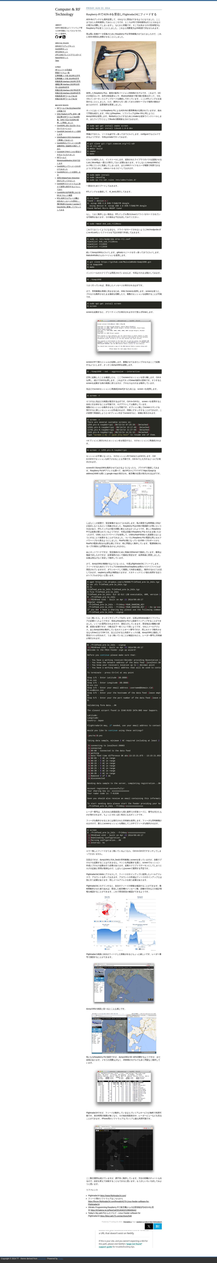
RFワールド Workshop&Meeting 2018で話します (68, 160)
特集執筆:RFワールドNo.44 (66, 96)
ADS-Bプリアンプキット (65, 46)
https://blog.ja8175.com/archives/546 (116, 1216)
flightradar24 (157, 1222)
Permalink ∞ (127, 1222)
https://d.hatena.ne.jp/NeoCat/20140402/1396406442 (113, 1210)
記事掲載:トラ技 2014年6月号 (67, 79)
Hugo (60, 1258)
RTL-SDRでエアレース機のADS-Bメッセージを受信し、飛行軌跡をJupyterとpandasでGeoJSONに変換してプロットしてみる (69, 204)
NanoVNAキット (61, 58)
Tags (57, 61)
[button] (149, 1226)
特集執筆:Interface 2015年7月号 (67, 81)
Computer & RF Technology (67, 11)
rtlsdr (151, 1222)
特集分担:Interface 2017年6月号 (67, 90)
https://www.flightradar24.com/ (113, 1196)
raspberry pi (140, 1222)
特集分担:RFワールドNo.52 (66, 99)
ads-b (147, 1222)
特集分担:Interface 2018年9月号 (67, 93)
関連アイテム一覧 (62, 73)
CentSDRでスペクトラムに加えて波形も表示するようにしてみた (69, 187)
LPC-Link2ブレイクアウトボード (68, 55)
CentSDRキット (61, 49)
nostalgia (42, 1258)
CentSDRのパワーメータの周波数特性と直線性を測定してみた (69, 146)
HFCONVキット (61, 52)
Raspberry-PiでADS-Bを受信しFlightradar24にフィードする (121, 14)
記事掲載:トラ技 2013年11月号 (67, 76)
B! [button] (158, 1226)
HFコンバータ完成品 (63, 70)
